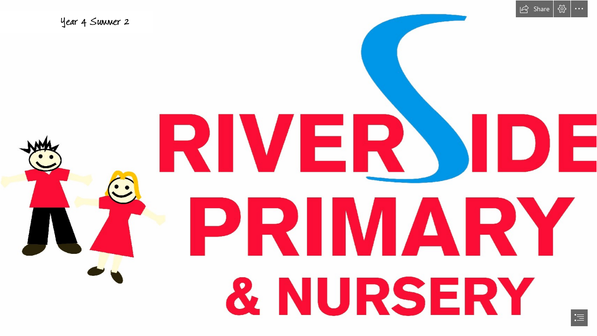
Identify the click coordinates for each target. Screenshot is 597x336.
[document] (298, 168)
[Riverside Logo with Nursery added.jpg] (298, 168)
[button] (534, 8)
